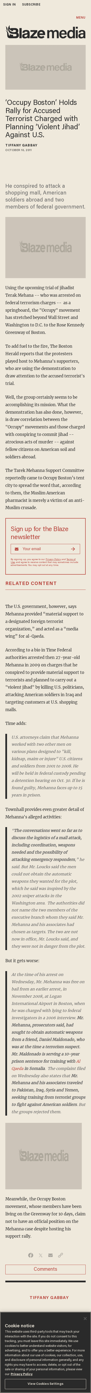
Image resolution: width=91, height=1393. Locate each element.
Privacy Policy (53, 559)
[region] (45, 1352)
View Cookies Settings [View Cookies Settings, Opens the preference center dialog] (45, 1384)
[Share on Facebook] (30, 1255)
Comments (45, 1269)
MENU (80, 17)
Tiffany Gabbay (21, 145)
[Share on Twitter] (40, 1255)
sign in (9, 4)
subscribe (31, 4)
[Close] (85, 1318)
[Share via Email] (50, 1255)
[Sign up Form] (45, 549)
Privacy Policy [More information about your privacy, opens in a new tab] (22, 1374)
